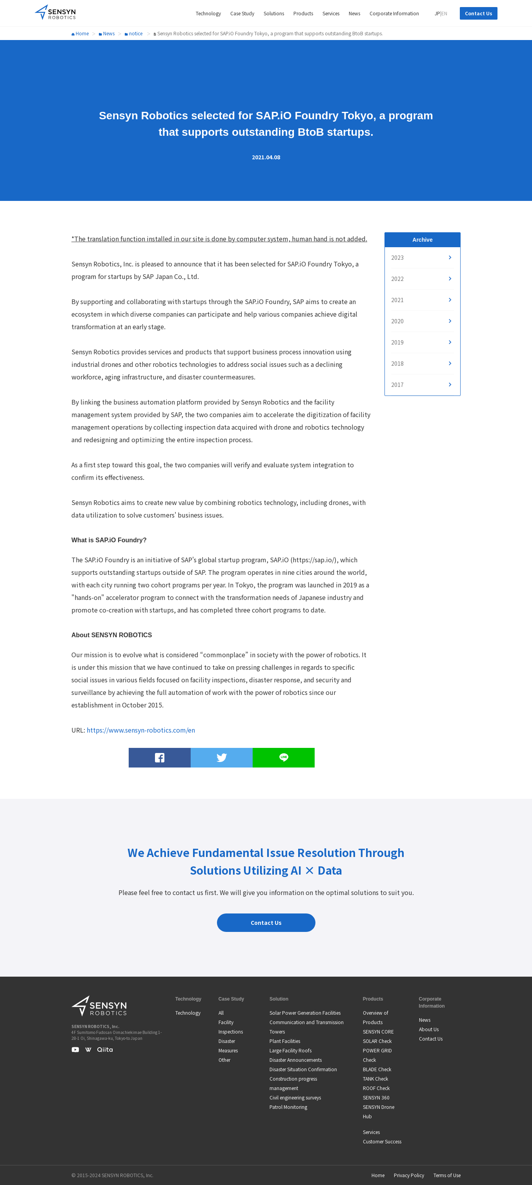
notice (133, 33)
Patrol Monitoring (288, 1106)
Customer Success (382, 1141)
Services (371, 1131)
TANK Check (375, 1078)
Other (224, 1059)
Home (80, 33)
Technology (187, 1012)
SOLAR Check (377, 1040)
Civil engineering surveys (295, 1097)
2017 (397, 384)
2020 (397, 321)
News (107, 33)
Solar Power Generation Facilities (305, 1012)
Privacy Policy (409, 1175)
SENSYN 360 (376, 1097)
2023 (397, 257)
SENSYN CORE (378, 1031)
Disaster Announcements (296, 1059)
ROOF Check (376, 1088)
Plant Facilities (285, 1040)
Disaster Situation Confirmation (303, 1069)
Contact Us (478, 13)
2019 (397, 342)
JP (437, 13)
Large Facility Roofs (291, 1050)
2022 (397, 279)
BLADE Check (377, 1069)
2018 (397, 363)
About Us (429, 1029)
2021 (397, 300)
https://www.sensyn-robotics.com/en (141, 730)
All (221, 1012)
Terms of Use (447, 1175)
